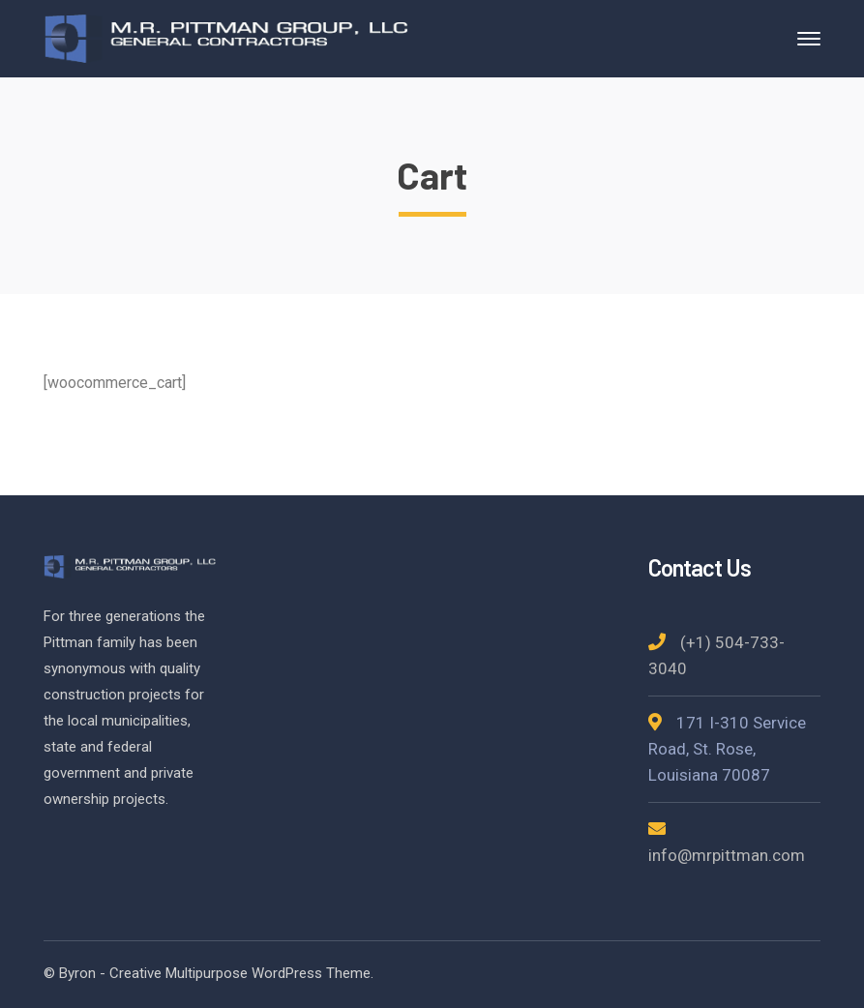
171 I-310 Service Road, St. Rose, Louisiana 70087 (727, 749)
